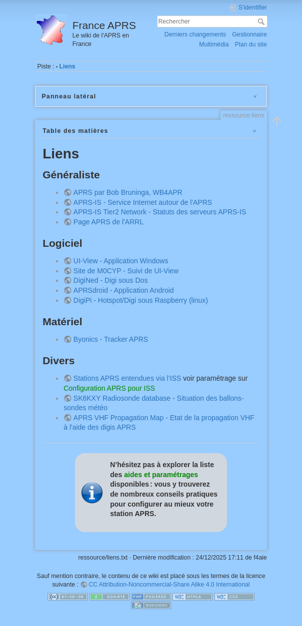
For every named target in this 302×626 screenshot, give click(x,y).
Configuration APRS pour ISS (109, 388)
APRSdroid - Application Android (124, 290)
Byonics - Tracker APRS (111, 339)
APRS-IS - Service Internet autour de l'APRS (143, 202)
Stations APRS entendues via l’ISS (128, 378)
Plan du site (251, 44)
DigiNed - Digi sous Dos (111, 280)
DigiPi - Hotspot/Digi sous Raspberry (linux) (141, 300)
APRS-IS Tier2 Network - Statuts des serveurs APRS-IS (160, 212)
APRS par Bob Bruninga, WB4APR (128, 192)
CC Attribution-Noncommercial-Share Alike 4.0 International (169, 584)
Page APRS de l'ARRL (109, 222)
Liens (68, 66)
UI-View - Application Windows (121, 261)
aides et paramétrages (161, 475)
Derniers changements (195, 34)
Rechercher (262, 21)
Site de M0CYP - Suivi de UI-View (126, 271)
